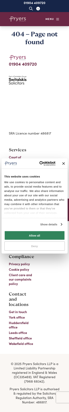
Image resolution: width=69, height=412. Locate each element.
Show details (48, 224)
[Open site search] (31, 8)
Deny (34, 246)
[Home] (17, 19)
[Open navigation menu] (52, 19)
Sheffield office (20, 338)
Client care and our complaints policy (20, 279)
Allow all (34, 235)
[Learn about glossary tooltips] (38, 8)
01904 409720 (34, 3)
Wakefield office (21, 344)
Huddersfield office (19, 325)
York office (17, 317)
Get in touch (18, 312)
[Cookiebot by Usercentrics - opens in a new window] (41, 163)
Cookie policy (19, 269)
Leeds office (18, 333)
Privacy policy (19, 264)
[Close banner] (63, 163)
